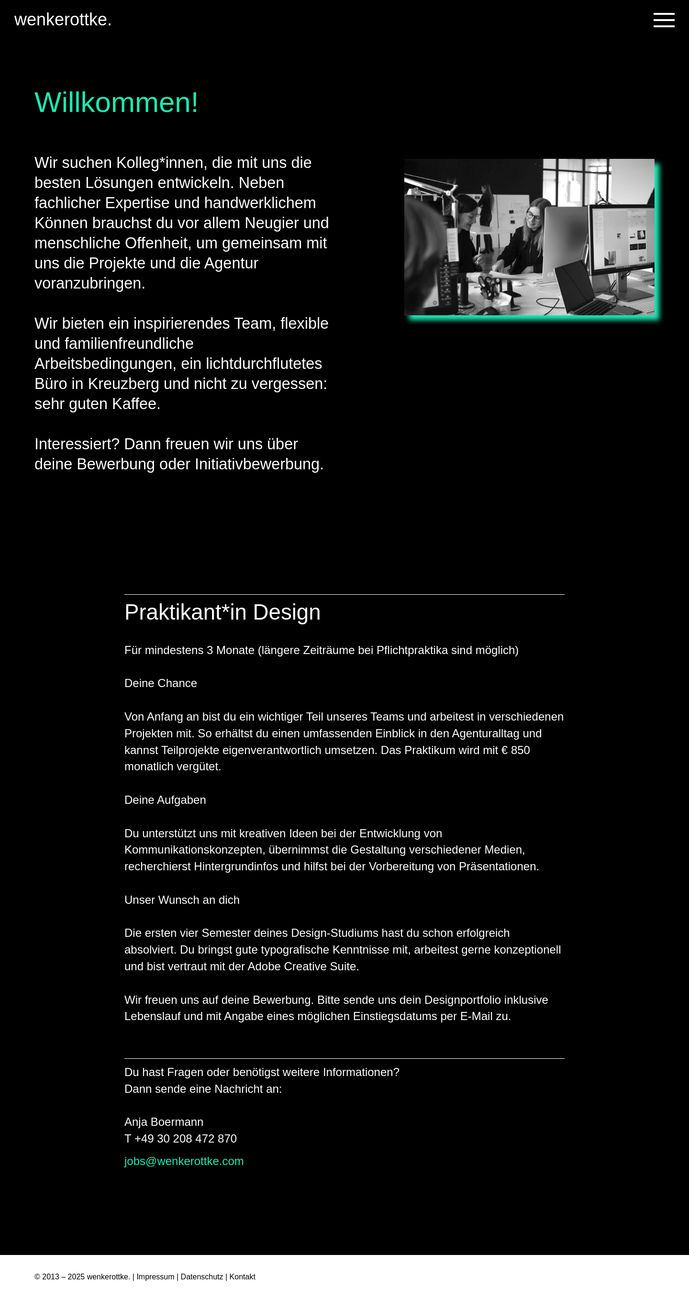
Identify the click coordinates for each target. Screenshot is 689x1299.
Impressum (155, 1277)
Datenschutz (202, 1277)
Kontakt (243, 1277)
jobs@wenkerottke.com (184, 1161)
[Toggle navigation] (664, 20)
